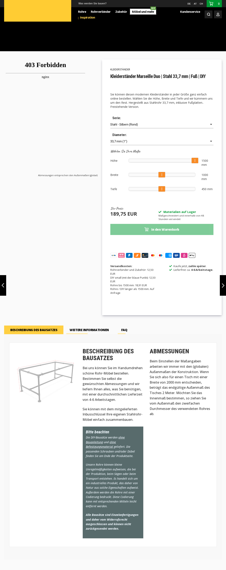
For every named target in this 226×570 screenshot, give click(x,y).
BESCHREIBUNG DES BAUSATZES (33, 301)
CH (201, 3)
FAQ (124, 301)
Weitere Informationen (89, 301)
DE (189, 3)
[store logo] (26, 11)
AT (195, 3)
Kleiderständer (120, 40)
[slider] (195, 132)
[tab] (33, 301)
